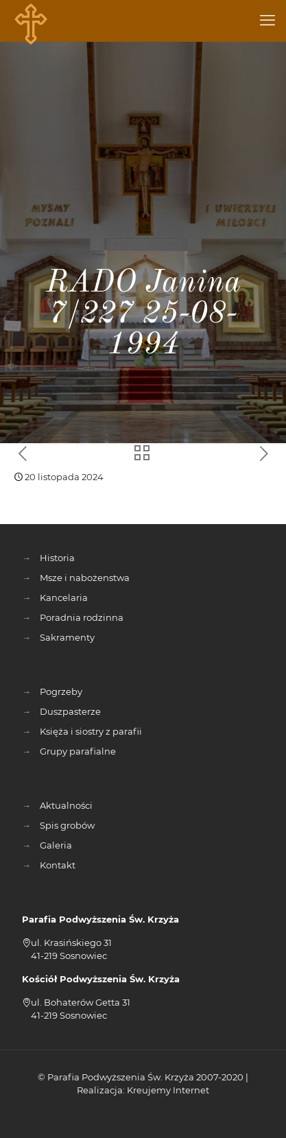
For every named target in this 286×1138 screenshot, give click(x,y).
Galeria (56, 845)
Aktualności (66, 805)
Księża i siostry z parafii (91, 731)
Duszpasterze (70, 711)
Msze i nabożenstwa (85, 577)
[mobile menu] (267, 20)
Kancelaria (64, 597)
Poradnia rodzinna (81, 617)
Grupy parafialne (78, 751)
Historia (57, 557)
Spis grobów (67, 825)
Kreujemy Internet (168, 1089)
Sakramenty (67, 637)
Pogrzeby (61, 691)
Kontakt (57, 865)
